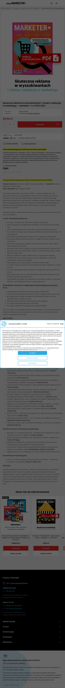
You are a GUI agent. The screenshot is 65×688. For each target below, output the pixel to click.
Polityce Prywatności (44, 350)
